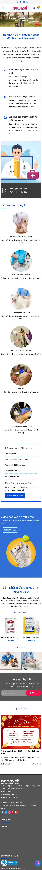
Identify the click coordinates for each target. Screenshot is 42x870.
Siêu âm (21, 388)
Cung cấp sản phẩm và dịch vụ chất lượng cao (23, 118)
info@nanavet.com (10, 794)
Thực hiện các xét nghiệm (21, 350)
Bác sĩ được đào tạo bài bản (22, 96)
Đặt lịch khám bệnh (15, 495)
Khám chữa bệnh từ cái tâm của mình (23, 71)
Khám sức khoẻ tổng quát (21, 236)
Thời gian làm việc (18, 189)
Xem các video (10, 530)
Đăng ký (33, 693)
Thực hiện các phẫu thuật (21, 426)
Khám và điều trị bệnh (21, 274)
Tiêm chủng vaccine (21, 312)
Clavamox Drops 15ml (31, 637)
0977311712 (8, 791)
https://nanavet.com (10, 797)
